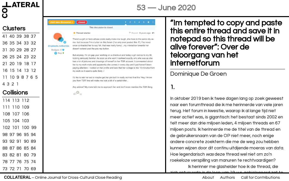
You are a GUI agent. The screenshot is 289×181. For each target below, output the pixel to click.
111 (6, 107)
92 (12, 141)
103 (25, 121)
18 (26, 63)
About (208, 177)
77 (12, 162)
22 (33, 57)
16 (5, 70)
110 (16, 107)
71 (19, 168)
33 (26, 43)
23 (26, 57)
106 (25, 114)
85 (26, 148)
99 (33, 127)
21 (5, 63)
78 (5, 162)
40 (12, 36)
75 (26, 162)
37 (33, 36)
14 (19, 70)
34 (19, 43)
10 (12, 77)
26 (5, 57)
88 (5, 148)
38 (26, 36)
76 (19, 162)
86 (19, 148)
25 (12, 57)
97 (12, 134)
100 (25, 127)
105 (6, 121)
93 (5, 141)
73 (5, 168)
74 (33, 162)
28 (26, 50)
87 (12, 148)
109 (25, 107)
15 (12, 70)
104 (16, 121)
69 (33, 168)
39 (19, 36)
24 (19, 57)
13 (26, 70)
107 (16, 114)
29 (19, 50)
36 (5, 43)
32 (33, 43)
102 (6, 127)
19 (19, 63)
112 (25, 100)
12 (33, 70)
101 (16, 127)
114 (6, 100)
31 (5, 50)
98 (5, 134)
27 (33, 50)
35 (12, 43)
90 (26, 141)
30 (12, 50)
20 (12, 63)
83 (5, 155)
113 (16, 100)
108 (6, 114)
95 (26, 134)
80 (26, 155)
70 (26, 168)
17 (33, 63)
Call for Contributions (260, 177)
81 (19, 155)
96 (19, 134)
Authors (227, 177)
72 (12, 168)
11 (5, 77)
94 (33, 134)
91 (19, 141)
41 (5, 36)
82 (12, 155)
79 (33, 155)
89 (33, 141)
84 (33, 148)
